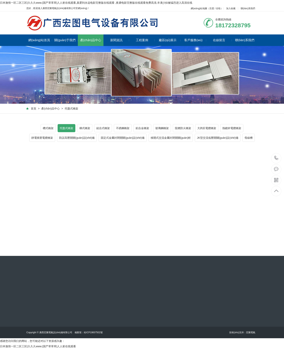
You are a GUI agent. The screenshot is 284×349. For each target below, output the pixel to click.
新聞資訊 (119, 40)
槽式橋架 (48, 128)
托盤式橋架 (71, 108)
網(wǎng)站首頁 (40, 40)
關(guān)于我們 (66, 40)
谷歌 (218, 8)
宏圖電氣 (250, 332)
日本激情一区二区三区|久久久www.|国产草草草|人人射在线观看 (38, 346)
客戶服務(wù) (195, 40)
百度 (211, 8)
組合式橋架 (103, 128)
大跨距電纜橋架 (206, 128)
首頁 (33, 108)
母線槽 (249, 137)
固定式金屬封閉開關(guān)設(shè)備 (122, 137)
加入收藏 (230, 8)
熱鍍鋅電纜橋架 (231, 128)
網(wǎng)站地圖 (199, 8)
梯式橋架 (84, 128)
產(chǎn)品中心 (90, 40)
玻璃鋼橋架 (162, 128)
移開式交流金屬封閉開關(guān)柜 (171, 137)
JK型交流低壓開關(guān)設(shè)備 (217, 137)
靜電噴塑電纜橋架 (42, 137)
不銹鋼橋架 (122, 128)
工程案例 (145, 40)
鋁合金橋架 (142, 128)
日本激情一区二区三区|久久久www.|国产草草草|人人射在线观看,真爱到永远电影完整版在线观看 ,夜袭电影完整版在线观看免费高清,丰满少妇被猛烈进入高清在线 (96, 2)
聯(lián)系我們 (248, 8)
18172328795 (276, 158)
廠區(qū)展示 (170, 40)
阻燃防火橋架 (183, 128)
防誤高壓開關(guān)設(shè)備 (77, 137)
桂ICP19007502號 (93, 332)
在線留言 (222, 40)
